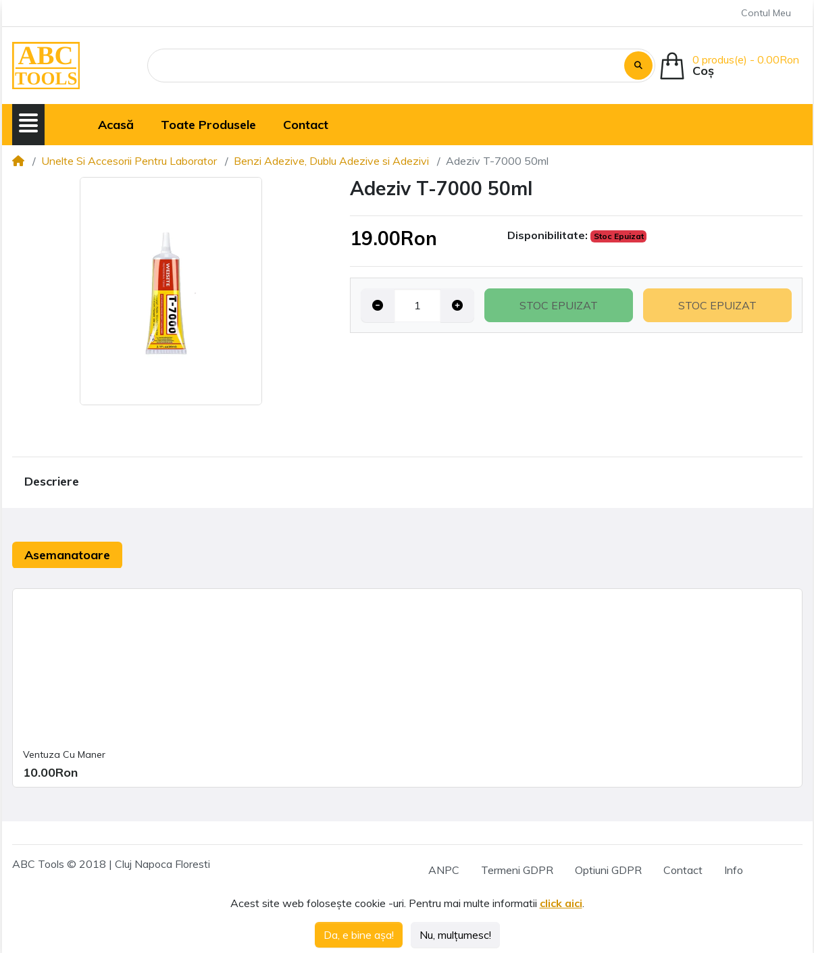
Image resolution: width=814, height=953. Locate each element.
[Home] (18, 161)
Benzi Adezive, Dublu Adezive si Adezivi (331, 161)
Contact (683, 870)
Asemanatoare (67, 555)
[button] (28, 123)
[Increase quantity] (457, 305)
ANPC (443, 870)
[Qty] (417, 305)
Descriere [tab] (51, 481)
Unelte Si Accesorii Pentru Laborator (129, 161)
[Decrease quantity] (378, 305)
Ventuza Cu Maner (64, 754)
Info (733, 870)
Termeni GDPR (517, 870)
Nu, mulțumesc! (455, 935)
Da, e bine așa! (359, 935)
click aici (561, 903)
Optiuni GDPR (608, 870)
